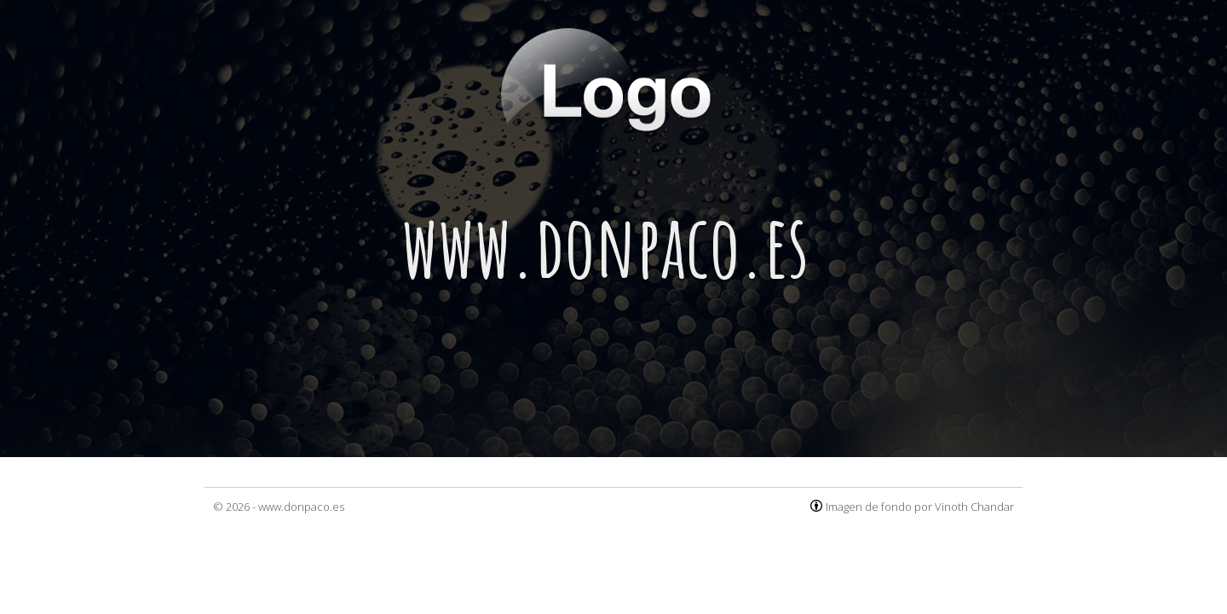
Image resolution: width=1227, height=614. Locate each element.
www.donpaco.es (301, 506)
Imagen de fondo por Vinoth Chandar (920, 506)
